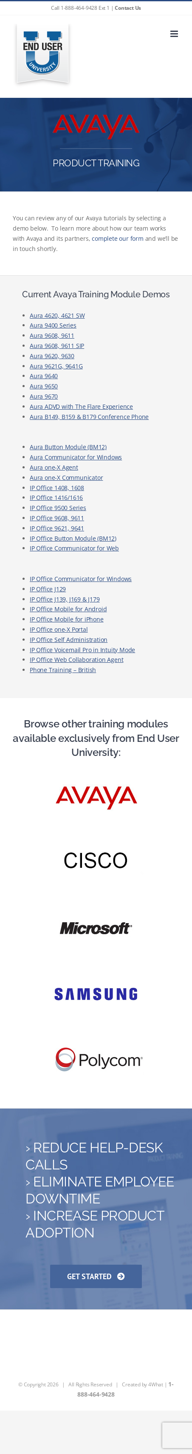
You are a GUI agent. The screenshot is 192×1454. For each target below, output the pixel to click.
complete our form (118, 238)
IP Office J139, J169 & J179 (65, 599)
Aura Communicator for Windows (76, 457)
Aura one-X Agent (54, 467)
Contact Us (128, 7)
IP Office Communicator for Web (74, 548)
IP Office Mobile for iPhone (67, 619)
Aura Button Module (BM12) (68, 447)
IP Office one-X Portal (59, 629)
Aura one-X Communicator (66, 477)
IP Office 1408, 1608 (57, 488)
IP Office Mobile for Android (68, 609)
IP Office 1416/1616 (56, 497)
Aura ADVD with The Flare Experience (81, 406)
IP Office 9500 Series (58, 508)
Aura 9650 (44, 386)
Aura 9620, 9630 (52, 356)
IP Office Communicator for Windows (81, 579)
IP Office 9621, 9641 (57, 528)
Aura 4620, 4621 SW (57, 315)
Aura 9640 (44, 376)
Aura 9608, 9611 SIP (57, 346)
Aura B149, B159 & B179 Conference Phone (89, 417)
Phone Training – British (63, 670)
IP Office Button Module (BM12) (73, 538)
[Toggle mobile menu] (174, 33)
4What (155, 1384)
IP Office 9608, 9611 (57, 518)
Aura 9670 (44, 396)
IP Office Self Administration (68, 640)
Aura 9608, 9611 (52, 335)
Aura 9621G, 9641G (56, 366)
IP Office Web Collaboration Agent (76, 660)
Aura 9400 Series (53, 325)
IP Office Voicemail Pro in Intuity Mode (82, 650)
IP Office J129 (48, 589)
